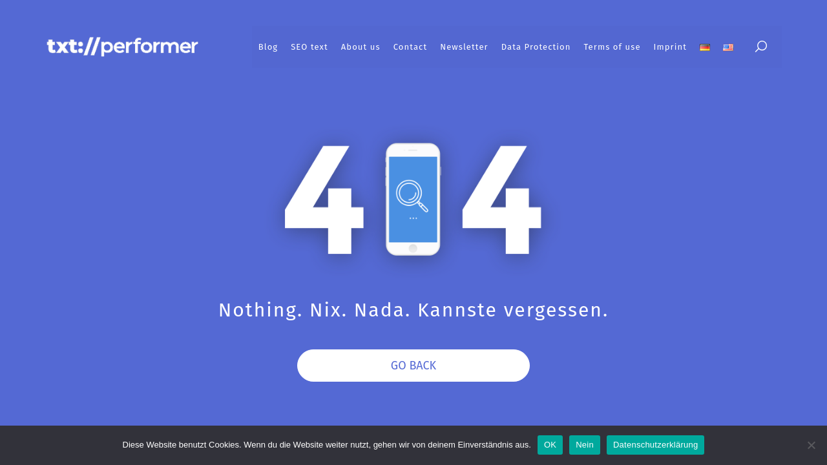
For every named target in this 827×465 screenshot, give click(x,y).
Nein (585, 445)
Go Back (413, 365)
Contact (410, 47)
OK (550, 445)
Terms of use (612, 47)
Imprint (670, 47)
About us (361, 47)
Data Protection (536, 47)
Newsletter (464, 47)
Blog (268, 47)
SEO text (309, 47)
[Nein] (810, 445)
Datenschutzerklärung (655, 445)
